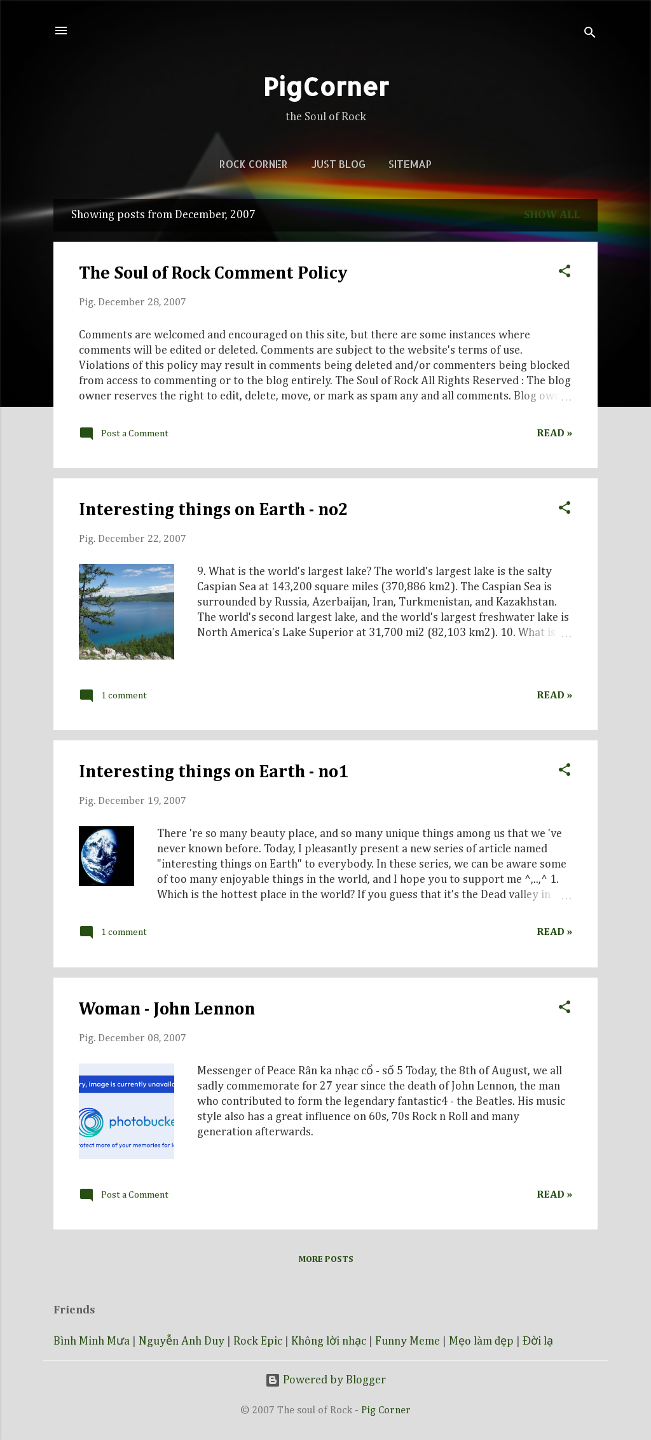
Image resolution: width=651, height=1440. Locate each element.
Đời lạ (538, 1341)
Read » (554, 433)
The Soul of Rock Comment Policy (213, 273)
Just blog (338, 163)
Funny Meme (407, 1341)
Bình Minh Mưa (91, 1341)
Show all (552, 215)
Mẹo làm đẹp (481, 1341)
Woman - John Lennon (167, 1009)
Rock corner (253, 163)
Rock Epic (257, 1341)
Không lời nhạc (328, 1341)
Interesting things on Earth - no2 (214, 510)
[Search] (590, 34)
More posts (325, 1259)
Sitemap (410, 163)
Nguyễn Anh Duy (181, 1341)
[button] (564, 270)
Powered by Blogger (325, 1380)
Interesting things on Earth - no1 (214, 772)
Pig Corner (386, 1410)
